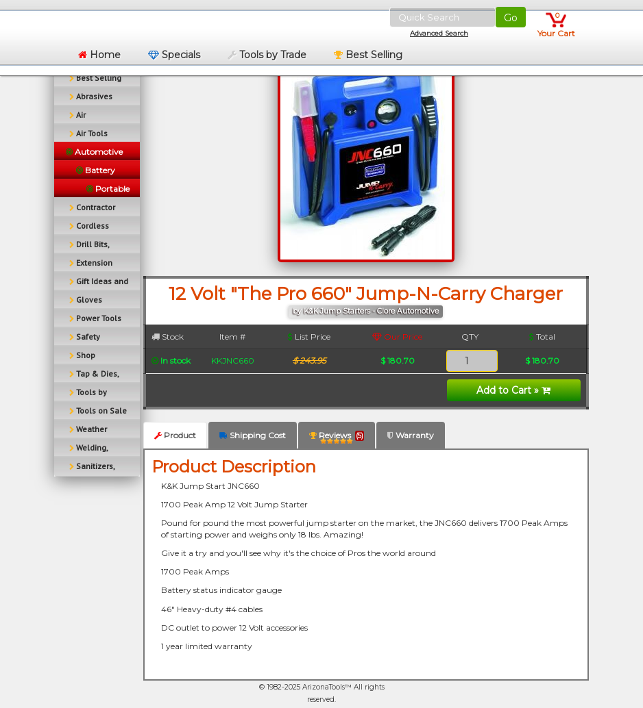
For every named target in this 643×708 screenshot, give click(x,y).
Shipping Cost (252, 435)
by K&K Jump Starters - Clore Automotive (366, 311)
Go (511, 18)
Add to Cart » (513, 390)
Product (175, 435)
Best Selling (368, 55)
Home (99, 55)
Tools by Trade (267, 55)
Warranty (410, 435)
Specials (174, 55)
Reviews (336, 438)
